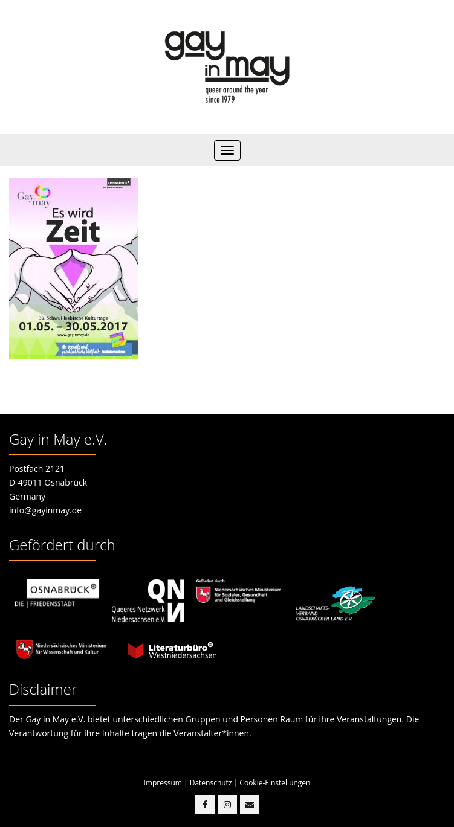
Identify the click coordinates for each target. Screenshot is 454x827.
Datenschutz (211, 782)
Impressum (163, 782)
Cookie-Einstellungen (274, 782)
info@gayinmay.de (45, 510)
